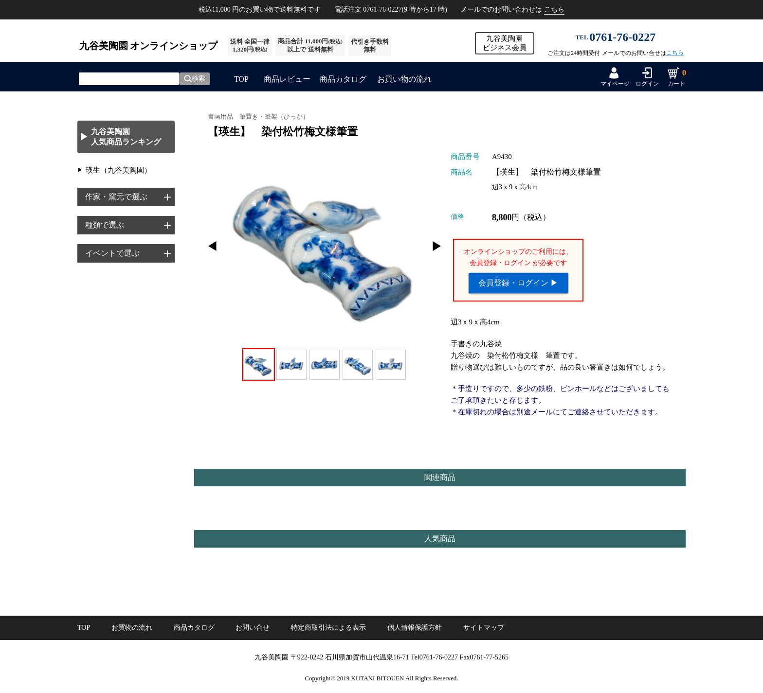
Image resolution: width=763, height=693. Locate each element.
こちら (554, 9)
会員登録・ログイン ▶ (518, 283)
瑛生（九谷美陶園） (118, 170)
